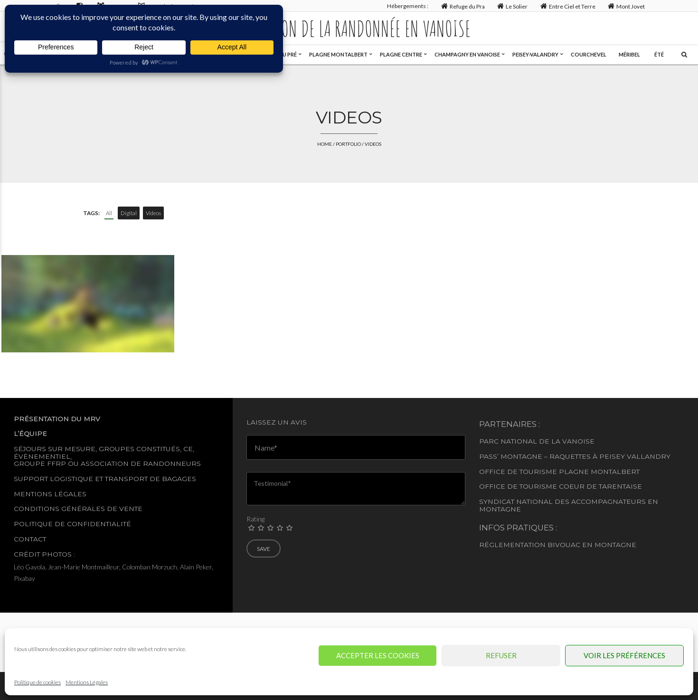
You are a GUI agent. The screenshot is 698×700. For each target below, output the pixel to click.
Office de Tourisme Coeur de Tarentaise (560, 486)
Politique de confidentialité (72, 524)
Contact (30, 539)
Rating (255, 519)
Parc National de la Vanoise (536, 441)
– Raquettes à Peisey (584, 456)
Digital (129, 213)
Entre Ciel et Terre (566, 6)
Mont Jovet (625, 6)
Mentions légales (50, 494)
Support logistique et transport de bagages (105, 478)
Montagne (521, 456)
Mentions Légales (87, 682)
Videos (153, 213)
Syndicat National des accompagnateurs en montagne (568, 505)
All (109, 213)
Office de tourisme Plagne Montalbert (559, 471)
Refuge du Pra (461, 6)
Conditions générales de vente (78, 508)
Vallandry (648, 456)
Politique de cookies (37, 682)
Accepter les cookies (377, 655)
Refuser (501, 655)
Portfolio (348, 144)
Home (324, 144)
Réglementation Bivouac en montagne (557, 545)
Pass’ (489, 456)
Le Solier (512, 6)
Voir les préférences (624, 655)
